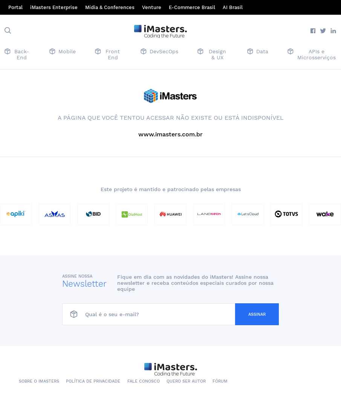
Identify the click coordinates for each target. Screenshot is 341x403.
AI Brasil (233, 7)
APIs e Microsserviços (311, 54)
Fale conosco (143, 381)
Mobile (62, 52)
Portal (15, 7)
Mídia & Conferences (110, 7)
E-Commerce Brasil (192, 7)
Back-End (17, 54)
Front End (107, 54)
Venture (151, 7)
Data (257, 52)
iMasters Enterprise (54, 7)
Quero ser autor (186, 381)
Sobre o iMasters (39, 381)
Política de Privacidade (93, 381)
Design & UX (211, 54)
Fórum (220, 381)
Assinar (257, 314)
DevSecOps (159, 52)
